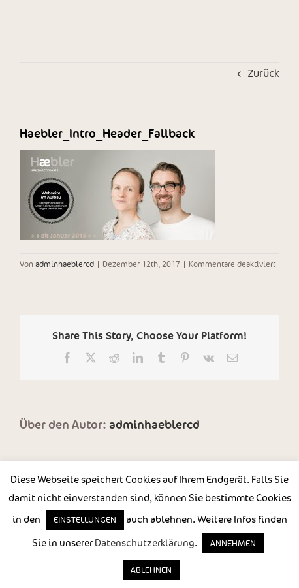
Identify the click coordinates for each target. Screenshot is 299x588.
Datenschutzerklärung (145, 542)
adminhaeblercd (64, 264)
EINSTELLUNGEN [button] (85, 519)
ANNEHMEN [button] (233, 543)
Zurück (263, 73)
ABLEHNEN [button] (151, 570)
